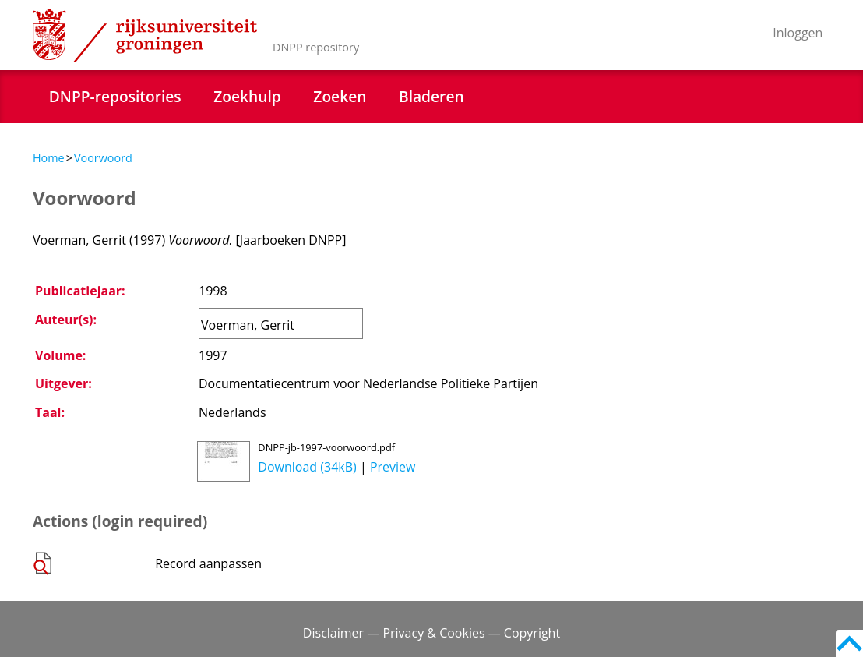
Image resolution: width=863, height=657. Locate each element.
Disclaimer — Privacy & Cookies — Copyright (431, 632)
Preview (393, 466)
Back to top (849, 643)
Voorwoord (103, 157)
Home (49, 157)
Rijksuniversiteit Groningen (145, 35)
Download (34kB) (307, 466)
